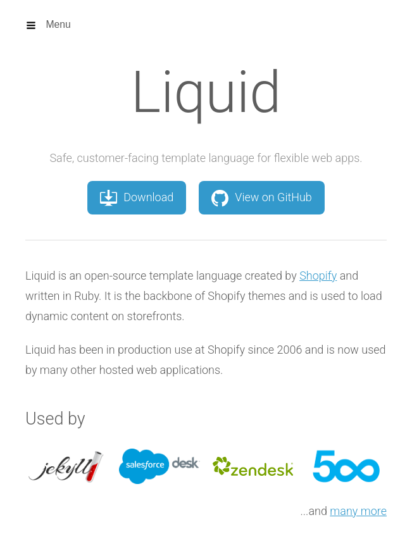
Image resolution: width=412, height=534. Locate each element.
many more (358, 511)
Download (136, 197)
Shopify (318, 275)
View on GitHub (261, 197)
